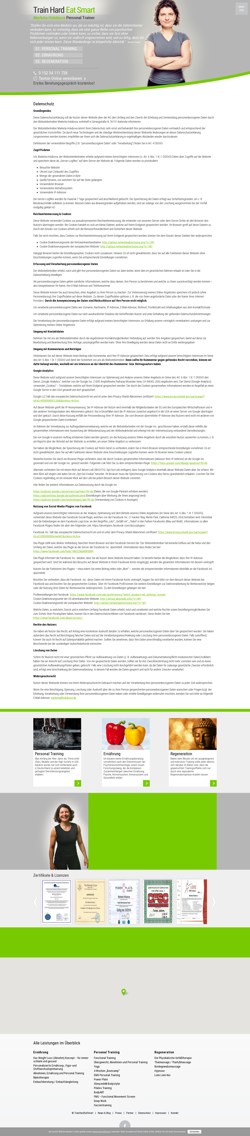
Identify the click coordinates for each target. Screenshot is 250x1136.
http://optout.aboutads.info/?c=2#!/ (120, 598)
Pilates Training (103, 1088)
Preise (118, 1112)
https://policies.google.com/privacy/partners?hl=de (63, 491)
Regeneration (164, 1052)
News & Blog (104, 1112)
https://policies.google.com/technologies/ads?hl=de (63, 499)
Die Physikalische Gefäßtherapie (173, 1058)
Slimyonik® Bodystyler (107, 1083)
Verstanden (194, 1132)
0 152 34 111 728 (53, 73)
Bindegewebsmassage (167, 1066)
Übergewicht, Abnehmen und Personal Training (120, 1062)
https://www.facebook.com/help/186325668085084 (63, 551)
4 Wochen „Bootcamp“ (107, 1070)
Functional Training (105, 1058)
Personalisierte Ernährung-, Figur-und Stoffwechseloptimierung (55, 1067)
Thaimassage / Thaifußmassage (172, 1062)
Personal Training (107, 1052)
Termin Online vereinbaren (60, 78)
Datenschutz (144, 1112)
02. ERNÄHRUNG (49, 55)
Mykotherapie (41, 1077)
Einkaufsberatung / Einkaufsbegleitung (55, 1081)
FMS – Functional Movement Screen (114, 1096)
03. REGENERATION (52, 61)
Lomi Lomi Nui (162, 1075)
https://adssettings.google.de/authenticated (59, 495)
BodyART (99, 1092)
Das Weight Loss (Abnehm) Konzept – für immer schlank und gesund (60, 1059)
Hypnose (159, 1070)
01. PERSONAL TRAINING (56, 48)
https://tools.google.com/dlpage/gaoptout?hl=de (179, 463)
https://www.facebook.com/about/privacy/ (58, 618)
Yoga (96, 1066)
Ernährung (40, 1052)
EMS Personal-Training (107, 1075)
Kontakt (174, 1112)
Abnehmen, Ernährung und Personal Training (58, 1073)
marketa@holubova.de (63, 697)
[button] (125, 992)
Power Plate (101, 1079)
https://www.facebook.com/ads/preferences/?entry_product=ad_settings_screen (117, 594)
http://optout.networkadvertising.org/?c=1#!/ (128, 242)
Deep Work (100, 1101)
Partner (130, 1112)
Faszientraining (102, 1105)
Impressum (160, 1112)
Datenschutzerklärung (101, 1131)
